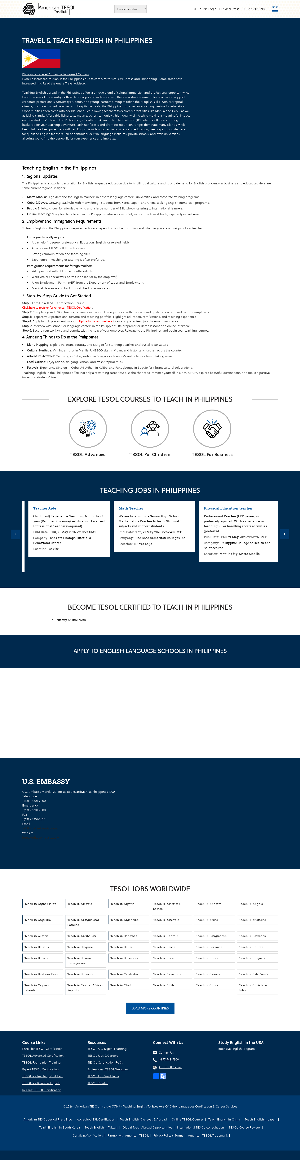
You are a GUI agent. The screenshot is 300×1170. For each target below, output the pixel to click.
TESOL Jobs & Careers (103, 1055)
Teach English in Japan (260, 1119)
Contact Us (166, 1052)
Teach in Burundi (80, 974)
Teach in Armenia (166, 920)
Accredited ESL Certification (96, 1119)
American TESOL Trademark (207, 1135)
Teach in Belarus (36, 947)
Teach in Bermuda (209, 947)
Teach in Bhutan (251, 947)
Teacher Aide (125, 508)
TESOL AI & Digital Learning (107, 1049)
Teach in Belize (121, 947)
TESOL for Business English (41, 1083)
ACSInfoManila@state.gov (40, 828)
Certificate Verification (88, 1135)
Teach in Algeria (122, 904)
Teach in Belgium (80, 947)
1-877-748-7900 (255, 9)
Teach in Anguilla (37, 920)
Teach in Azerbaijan (81, 936)
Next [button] (284, 534)
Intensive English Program (236, 1049)
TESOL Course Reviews (245, 1127)
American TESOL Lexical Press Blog (48, 1119)
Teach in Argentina (124, 920)
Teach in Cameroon (167, 974)
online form (77, 620)
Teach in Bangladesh (211, 936)
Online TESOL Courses (188, 1119)
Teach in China (207, 985)
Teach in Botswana (124, 958)
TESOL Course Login (201, 9)
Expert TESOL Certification (40, 1069)
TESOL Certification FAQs (105, 1062)
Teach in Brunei (207, 958)
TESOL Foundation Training (41, 1062)
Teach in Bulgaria (252, 958)
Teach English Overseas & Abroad (143, 1119)
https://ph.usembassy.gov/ (40, 837)
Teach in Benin (164, 947)
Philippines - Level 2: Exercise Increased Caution (55, 74)
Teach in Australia (252, 920)
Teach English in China (224, 1119)
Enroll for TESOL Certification (42, 1049)
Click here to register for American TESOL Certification (57, 308)
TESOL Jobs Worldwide (103, 1076)
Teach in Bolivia (36, 958)
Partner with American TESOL (128, 1135)
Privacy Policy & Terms (168, 1135)
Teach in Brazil (164, 958)
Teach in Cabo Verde (253, 974)
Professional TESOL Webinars (108, 1069)
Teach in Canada (208, 974)
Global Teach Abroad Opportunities (147, 1127)
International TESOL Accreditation (200, 1127)
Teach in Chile (163, 985)
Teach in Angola (251, 904)
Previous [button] (15, 534)
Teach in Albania (79, 904)
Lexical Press (230, 9)
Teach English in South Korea (59, 1127)
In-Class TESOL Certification (41, 1090)
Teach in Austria (36, 936)
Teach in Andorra (209, 904)
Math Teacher (212, 508)
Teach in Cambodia (124, 974)
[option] (65, 536)
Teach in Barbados (252, 936)
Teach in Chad (120, 985)
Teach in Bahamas (123, 936)
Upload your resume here (95, 321)
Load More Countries (150, 1008)
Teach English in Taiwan (101, 1127)
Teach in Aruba (207, 920)
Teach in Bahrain (166, 936)
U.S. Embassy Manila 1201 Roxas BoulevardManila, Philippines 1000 (68, 791)
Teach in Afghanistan (40, 904)
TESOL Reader (98, 1083)
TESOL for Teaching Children (42, 1076)
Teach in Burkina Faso (41, 974)
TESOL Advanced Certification (43, 1055)
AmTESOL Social (170, 1067)
